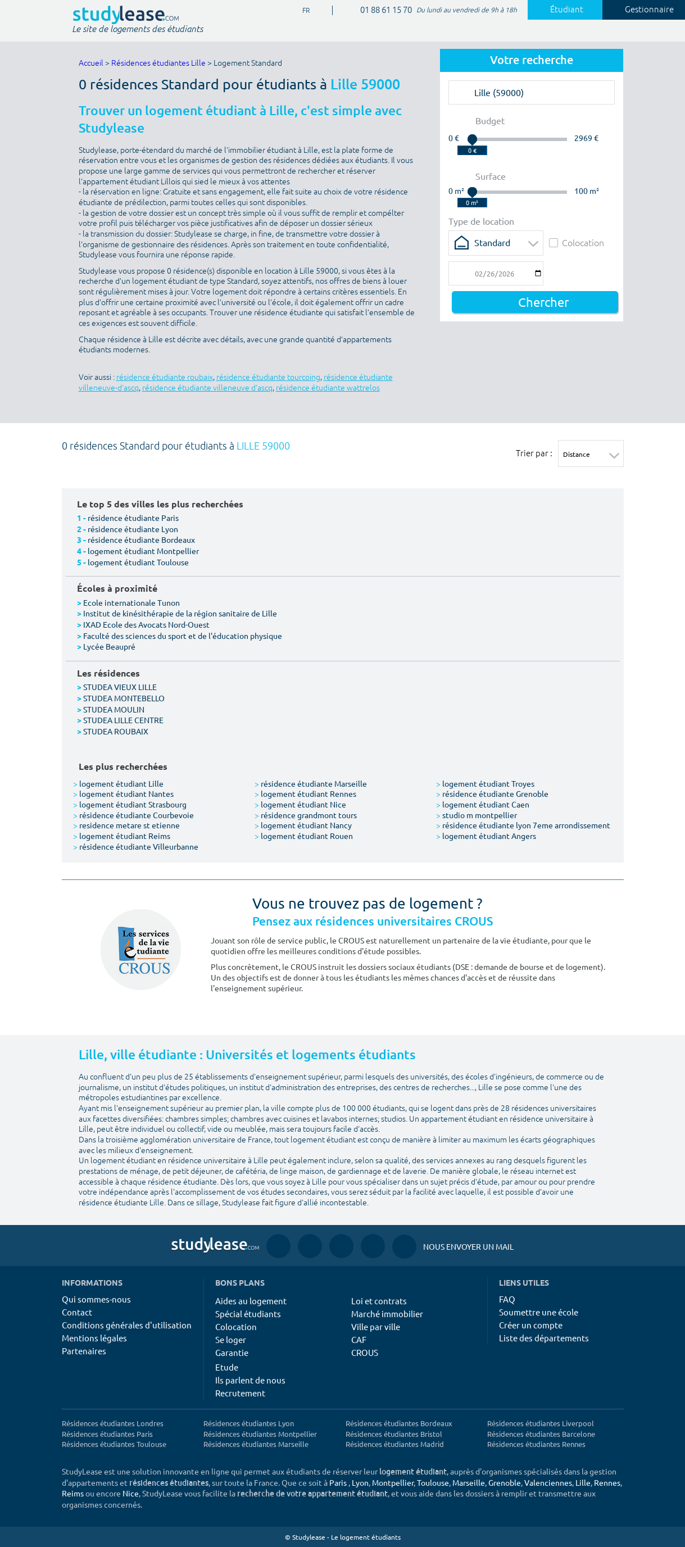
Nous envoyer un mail (453, 1246)
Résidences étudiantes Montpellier (260, 1434)
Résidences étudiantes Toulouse (114, 1444)
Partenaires (84, 1350)
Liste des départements (544, 1337)
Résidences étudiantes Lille (158, 63)
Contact (77, 1311)
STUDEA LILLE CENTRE (123, 720)
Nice (131, 1493)
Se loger (230, 1339)
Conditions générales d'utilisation (127, 1324)
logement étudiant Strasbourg (130, 804)
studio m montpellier (476, 815)
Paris (338, 1482)
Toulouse (433, 1482)
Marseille (468, 1482)
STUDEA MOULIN (113, 709)
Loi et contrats (379, 1300)
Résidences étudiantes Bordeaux (399, 1423)
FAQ (507, 1299)
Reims (73, 1493)
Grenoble (504, 1482)
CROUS (364, 1352)
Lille (583, 1482)
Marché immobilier (387, 1313)
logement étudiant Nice (300, 804)
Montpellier (393, 1482)
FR (302, 11)
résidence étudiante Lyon (133, 529)
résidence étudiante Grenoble (492, 793)
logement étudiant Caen (482, 804)
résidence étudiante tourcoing (268, 377)
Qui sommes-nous (96, 1299)
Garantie (231, 1352)
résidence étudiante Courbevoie (133, 815)
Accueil (91, 63)
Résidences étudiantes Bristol (394, 1434)
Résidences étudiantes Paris (107, 1434)
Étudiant (560, 9)
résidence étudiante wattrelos (328, 388)
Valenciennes (548, 1482)
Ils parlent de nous (250, 1379)
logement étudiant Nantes (123, 793)
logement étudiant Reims (121, 836)
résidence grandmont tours (306, 815)
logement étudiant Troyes (485, 783)
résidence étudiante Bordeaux (141, 539)
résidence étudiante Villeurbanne (135, 846)
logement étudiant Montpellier (143, 551)
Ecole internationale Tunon (131, 602)
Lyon (360, 1482)
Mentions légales (94, 1337)
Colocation (576, 242)
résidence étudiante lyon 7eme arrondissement (523, 825)
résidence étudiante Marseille (311, 783)
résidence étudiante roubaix (164, 377)
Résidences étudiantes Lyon (248, 1423)
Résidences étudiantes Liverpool (540, 1423)
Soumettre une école (538, 1311)
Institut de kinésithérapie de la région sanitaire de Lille (180, 613)
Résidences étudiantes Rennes (536, 1444)
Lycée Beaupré (109, 646)
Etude (226, 1367)
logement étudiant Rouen (304, 836)
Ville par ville (375, 1326)
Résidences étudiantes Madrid (395, 1444)
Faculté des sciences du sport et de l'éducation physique (182, 635)
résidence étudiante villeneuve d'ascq (207, 388)
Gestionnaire (643, 9)
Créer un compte (530, 1324)
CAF (358, 1339)
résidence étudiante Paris (133, 517)
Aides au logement (251, 1300)
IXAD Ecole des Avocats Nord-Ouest (146, 624)
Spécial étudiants (248, 1313)
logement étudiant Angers (486, 836)
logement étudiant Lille (118, 783)
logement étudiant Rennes (305, 793)
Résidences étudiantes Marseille (256, 1444)
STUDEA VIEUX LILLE (120, 687)
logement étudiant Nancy (303, 825)
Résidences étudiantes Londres (113, 1423)
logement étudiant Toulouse (138, 562)
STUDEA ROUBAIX (115, 731)
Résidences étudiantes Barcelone (541, 1434)
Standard (492, 242)
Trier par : (534, 453)
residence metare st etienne (126, 825)
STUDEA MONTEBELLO (124, 698)
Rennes (607, 1482)
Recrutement (240, 1392)
